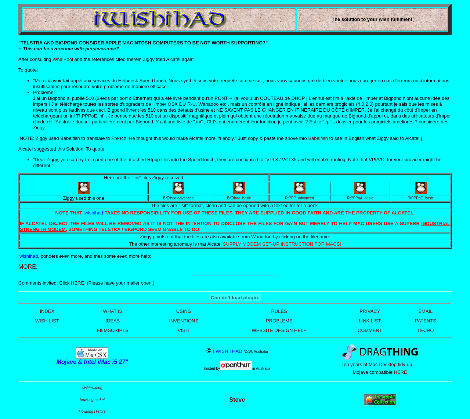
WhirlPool (63, 59)
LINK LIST (370, 321)
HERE (77, 283)
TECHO (425, 330)
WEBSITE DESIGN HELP (279, 330)
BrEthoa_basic (239, 198)
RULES (279, 311)
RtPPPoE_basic (421, 198)
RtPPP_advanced (299, 198)
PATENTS (425, 321)
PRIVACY (369, 311)
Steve (237, 400)
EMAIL (425, 311)
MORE (27, 267)
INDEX (47, 311)
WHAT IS (112, 311)
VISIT (184, 330)
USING (183, 311)
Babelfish (318, 138)
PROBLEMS (279, 321)
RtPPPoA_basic (360, 198)
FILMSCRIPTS (113, 330)
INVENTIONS (183, 321)
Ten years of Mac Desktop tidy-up (376, 364)
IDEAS (112, 321)
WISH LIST (47, 321)
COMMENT (370, 330)
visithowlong (92, 388)
